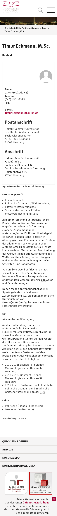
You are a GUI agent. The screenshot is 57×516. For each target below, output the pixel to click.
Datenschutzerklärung (36, 502)
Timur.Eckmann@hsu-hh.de (21, 112)
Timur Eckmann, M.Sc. (26, 46)
